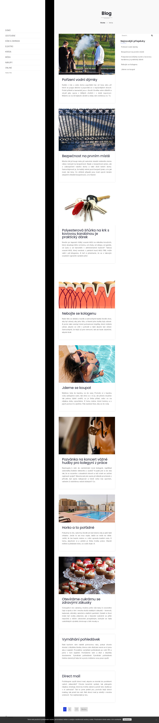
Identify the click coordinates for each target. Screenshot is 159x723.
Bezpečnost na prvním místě (86, 156)
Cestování (10, 36)
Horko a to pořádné (78, 527)
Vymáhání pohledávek (81, 639)
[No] (156, 720)
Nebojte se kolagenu (79, 313)
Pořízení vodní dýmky (79, 79)
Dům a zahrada (12, 41)
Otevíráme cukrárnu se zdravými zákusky (81, 601)
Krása (8, 52)
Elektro (9, 46)
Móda (7, 57)
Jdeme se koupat (76, 387)
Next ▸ (84, 709)
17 (77, 709)
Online (8, 68)
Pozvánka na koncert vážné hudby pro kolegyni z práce (84, 461)
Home (102, 23)
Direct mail (71, 676)
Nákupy (8, 62)
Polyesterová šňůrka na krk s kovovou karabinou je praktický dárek (85, 233)
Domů (8, 30)
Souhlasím (127, 719)
